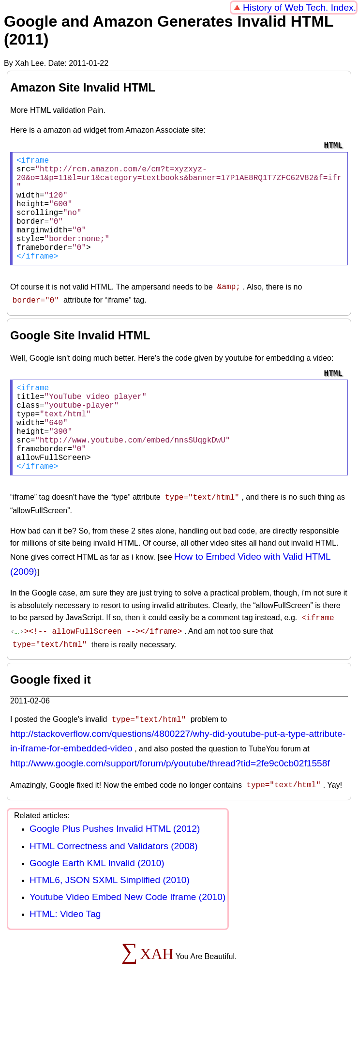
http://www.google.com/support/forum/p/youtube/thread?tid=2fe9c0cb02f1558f (170, 799)
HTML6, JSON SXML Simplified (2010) (110, 915)
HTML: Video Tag (65, 949)
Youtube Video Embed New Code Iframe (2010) (127, 932)
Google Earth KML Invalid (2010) (97, 898)
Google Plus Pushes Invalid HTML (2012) (115, 863)
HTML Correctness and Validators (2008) (114, 881)
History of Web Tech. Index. (299, 7)
